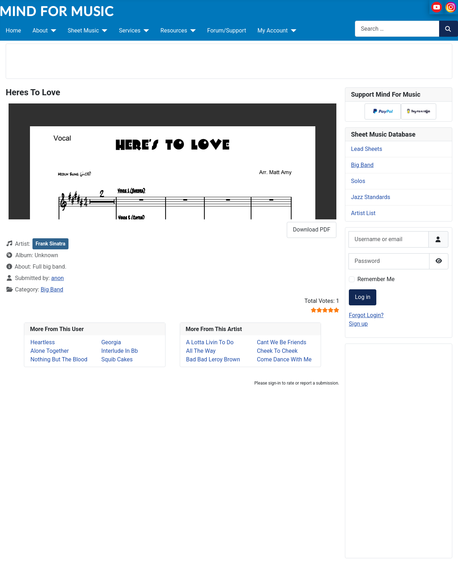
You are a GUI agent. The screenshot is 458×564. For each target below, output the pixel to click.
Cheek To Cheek (277, 350)
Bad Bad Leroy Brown (213, 359)
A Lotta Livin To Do (210, 342)
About (40, 30)
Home (13, 30)
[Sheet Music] (103, 30)
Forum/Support (226, 30)
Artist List (363, 213)
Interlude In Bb (119, 350)
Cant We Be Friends (281, 342)
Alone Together (49, 350)
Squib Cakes (117, 359)
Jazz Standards (370, 197)
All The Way (201, 350)
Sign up (358, 323)
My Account (273, 30)
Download (311, 229)
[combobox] (397, 29)
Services (129, 30)
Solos (358, 181)
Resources (174, 30)
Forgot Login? (366, 315)
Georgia (111, 342)
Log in (362, 297)
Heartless (42, 342)
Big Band (52, 289)
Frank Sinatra (51, 244)
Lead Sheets (366, 149)
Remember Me (376, 279)
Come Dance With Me (284, 359)
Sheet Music (83, 30)
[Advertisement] (229, 60)
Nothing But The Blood (58, 359)
